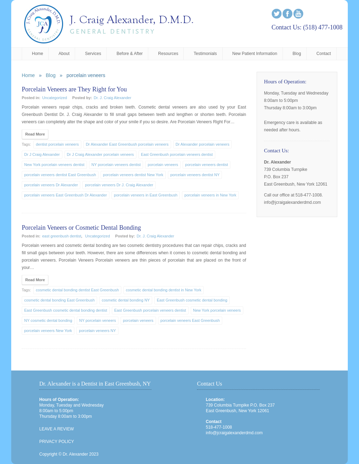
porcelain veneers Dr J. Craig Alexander (119, 185)
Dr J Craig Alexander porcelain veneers (100, 154)
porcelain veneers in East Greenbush (145, 195)
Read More (35, 134)
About (64, 53)
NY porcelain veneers (97, 320)
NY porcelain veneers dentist (116, 164)
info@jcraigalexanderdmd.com (234, 432)
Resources (168, 53)
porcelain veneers (163, 164)
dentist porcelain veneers (57, 144)
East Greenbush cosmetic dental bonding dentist (65, 310)
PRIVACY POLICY (56, 441)
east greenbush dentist (61, 236)
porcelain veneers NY (97, 330)
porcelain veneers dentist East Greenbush (60, 175)
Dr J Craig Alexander (42, 154)
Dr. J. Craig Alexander (112, 98)
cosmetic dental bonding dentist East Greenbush (77, 290)
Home (37, 53)
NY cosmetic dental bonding (48, 320)
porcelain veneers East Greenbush (190, 320)
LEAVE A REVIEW (56, 429)
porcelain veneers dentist (206, 164)
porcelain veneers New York (48, 330)
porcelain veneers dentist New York (133, 175)
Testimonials (205, 53)
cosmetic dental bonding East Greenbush (59, 300)
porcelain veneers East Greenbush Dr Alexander (65, 195)
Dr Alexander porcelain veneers (202, 144)
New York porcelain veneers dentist (54, 164)
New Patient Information (254, 53)
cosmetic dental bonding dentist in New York (163, 290)
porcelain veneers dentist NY (195, 175)
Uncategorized (54, 98)
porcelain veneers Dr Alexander (51, 185)
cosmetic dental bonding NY (126, 300)
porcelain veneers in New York (210, 195)
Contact (324, 53)
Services (93, 53)
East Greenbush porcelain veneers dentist (177, 154)
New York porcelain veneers (217, 310)
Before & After (129, 53)
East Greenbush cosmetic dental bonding (192, 300)
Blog (297, 53)
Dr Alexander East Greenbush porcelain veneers (127, 144)
